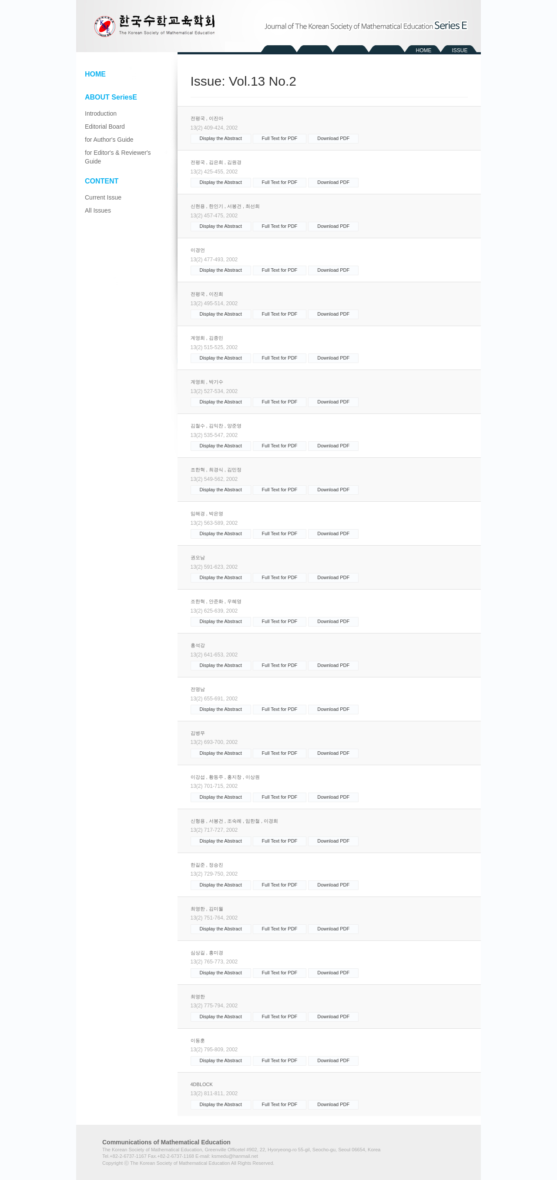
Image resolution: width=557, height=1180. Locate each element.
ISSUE (459, 50)
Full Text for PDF (280, 138)
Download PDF (333, 138)
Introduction (101, 113)
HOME (424, 50)
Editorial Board (105, 126)
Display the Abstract (221, 138)
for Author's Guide (109, 139)
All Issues (98, 210)
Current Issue (103, 197)
